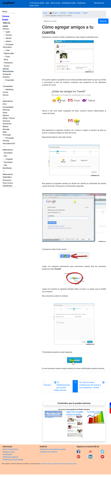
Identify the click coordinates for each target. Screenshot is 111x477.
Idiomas (6, 29)
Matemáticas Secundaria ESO (8, 153)
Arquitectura (7, 186)
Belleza (5, 126)
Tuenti (85, 13)
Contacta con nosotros (48, 452)
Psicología (7, 135)
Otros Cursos (8, 183)
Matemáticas (8, 101)
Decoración (7, 124)
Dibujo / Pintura (9, 118)
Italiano (8, 41)
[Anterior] (62, 386)
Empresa (6, 77)
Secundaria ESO (9, 143)
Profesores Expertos (10, 457)
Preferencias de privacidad (13, 460)
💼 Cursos (54, 13)
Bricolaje (6, 129)
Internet (6, 69)
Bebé (5, 132)
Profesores (81, 3)
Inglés (8, 32)
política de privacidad (58, 463)
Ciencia (5, 95)
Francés (9, 35)
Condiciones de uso (46, 463)
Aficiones (6, 110)
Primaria (6, 141)
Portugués (10, 44)
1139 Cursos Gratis (37, 3)
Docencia (6, 121)
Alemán (8, 38)
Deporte (6, 115)
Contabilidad (7, 86)
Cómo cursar (55, 3)
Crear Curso (34, 6)
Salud (5, 113)
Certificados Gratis (69, 3)
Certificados (7, 454)
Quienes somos (9, 452)
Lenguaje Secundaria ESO (8, 162)
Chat (47, 3)
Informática (7, 47)
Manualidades (8, 71)
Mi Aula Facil (99, 3)
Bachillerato (7, 168)
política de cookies (71, 463)
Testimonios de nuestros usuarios (53, 449)
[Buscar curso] (68, 21)
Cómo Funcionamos (10, 449)
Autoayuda (7, 74)
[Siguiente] (92, 386)
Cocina (5, 92)
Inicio (4, 11)
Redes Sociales (74, 13)
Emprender (10, 80)
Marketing (9, 89)
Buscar (103, 21)
